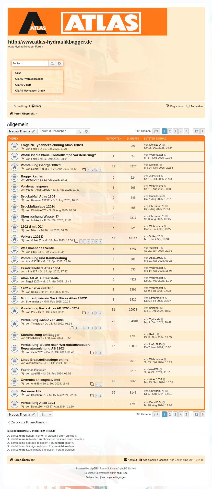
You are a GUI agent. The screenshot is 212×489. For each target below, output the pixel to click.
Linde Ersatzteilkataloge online (44, 359)
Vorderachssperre (34, 186)
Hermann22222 (40, 200)
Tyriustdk (36, 323)
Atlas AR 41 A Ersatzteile (40, 278)
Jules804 (31, 179)
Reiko (34, 292)
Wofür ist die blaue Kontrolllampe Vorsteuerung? (58, 155)
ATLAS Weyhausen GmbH (30, 90)
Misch (34, 230)
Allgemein (17, 124)
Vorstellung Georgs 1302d (40, 165)
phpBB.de (122, 473)
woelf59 (35, 373)
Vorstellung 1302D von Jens (42, 320)
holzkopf (36, 220)
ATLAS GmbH (23, 84)
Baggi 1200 (33, 281)
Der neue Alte (31, 391)
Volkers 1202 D (32, 236)
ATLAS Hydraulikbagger (29, 79)
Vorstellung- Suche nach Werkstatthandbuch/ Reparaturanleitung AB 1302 (55, 346)
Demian (154, 164)
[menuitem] (36, 106)
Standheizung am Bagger (40, 335)
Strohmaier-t (33, 301)
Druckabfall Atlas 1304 (38, 196)
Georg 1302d (39, 168)
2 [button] (170, 131)
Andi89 (35, 383)
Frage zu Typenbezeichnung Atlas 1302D (52, 145)
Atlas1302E (33, 261)
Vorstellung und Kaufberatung (44, 258)
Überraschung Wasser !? (40, 216)
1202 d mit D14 (32, 226)
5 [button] (186, 131)
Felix (34, 148)
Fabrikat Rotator (33, 370)
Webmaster (156, 154)
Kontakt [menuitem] (130, 459)
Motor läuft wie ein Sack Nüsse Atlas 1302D (54, 298)
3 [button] (175, 131)
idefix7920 (37, 352)
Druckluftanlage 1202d (38, 206)
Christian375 (38, 210)
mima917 (31, 271)
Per (33, 312)
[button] (156, 131)
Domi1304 (155, 144)
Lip (33, 251)
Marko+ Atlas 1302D (38, 189)
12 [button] (196, 131)
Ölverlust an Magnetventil (40, 380)
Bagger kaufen (32, 176)
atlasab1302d (34, 338)
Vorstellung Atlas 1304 (38, 403)
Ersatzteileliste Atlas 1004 (40, 268)
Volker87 (36, 240)
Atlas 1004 (155, 379)
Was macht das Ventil (37, 248)
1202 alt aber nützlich (37, 288)
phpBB (93, 468)
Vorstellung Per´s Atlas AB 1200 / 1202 (50, 308)
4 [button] (181, 131)
